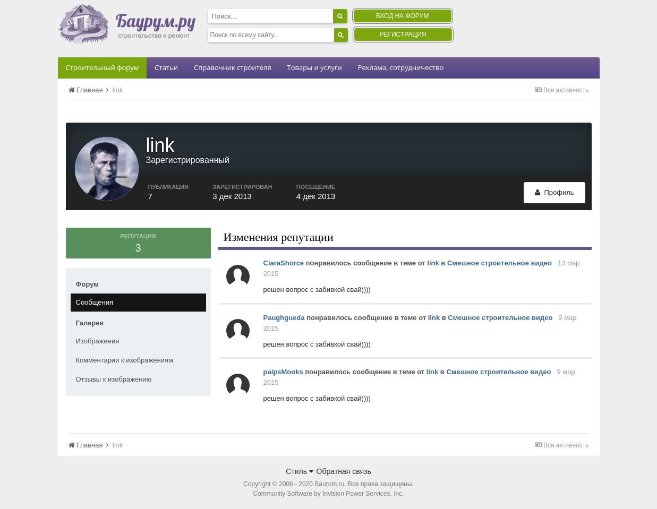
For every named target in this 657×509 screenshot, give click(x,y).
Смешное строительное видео (499, 263)
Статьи (166, 67)
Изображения (98, 341)
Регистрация (402, 34)
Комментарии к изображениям (124, 360)
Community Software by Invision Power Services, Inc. (328, 493)
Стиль (299, 471)
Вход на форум (402, 16)
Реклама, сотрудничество (400, 67)
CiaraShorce (283, 263)
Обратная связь (344, 471)
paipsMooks (283, 372)
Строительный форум (102, 67)
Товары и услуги (314, 67)
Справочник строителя (232, 67)
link (433, 263)
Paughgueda (284, 318)
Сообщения (95, 302)
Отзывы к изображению (114, 379)
